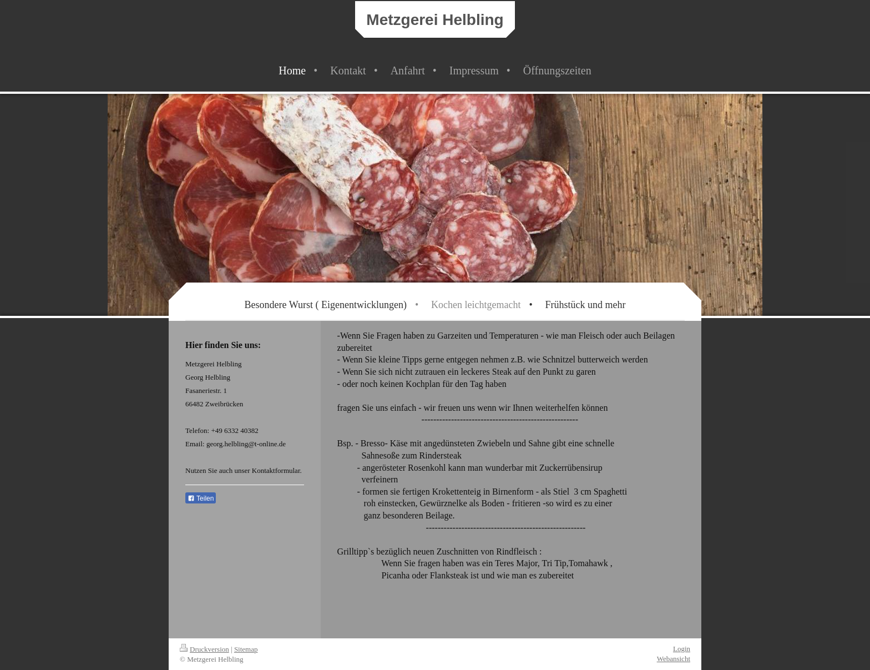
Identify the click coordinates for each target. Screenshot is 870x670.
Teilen (201, 498)
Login (681, 648)
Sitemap (246, 649)
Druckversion (204, 649)
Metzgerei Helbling (434, 19)
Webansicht (673, 658)
